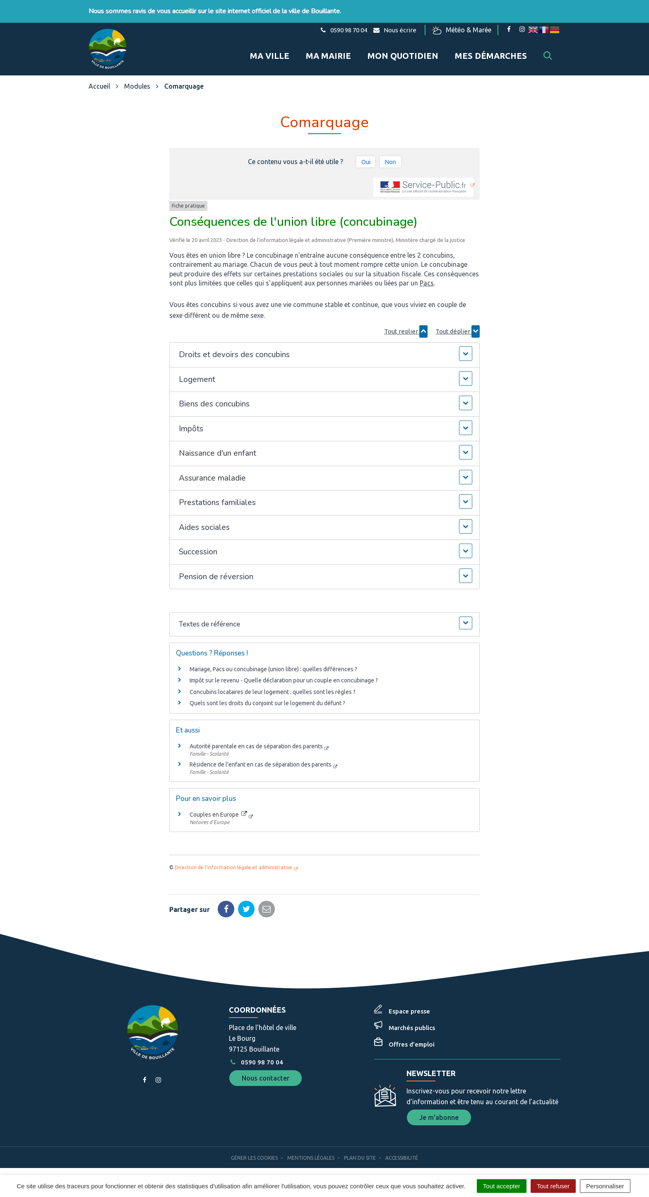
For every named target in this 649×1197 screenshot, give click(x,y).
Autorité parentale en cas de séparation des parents (256, 741)
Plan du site (360, 1153)
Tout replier (406, 326)
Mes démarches (491, 53)
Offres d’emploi (412, 1039)
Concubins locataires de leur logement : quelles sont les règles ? (273, 687)
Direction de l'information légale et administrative (233, 862)
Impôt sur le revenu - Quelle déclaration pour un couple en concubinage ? (284, 675)
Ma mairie (328, 53)
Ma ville (269, 53)
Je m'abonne (439, 1112)
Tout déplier (457, 326)
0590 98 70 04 (256, 1057)
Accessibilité (401, 1153)
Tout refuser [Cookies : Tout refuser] (553, 1186)
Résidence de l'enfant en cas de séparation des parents (261, 759)
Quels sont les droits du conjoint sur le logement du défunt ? (267, 698)
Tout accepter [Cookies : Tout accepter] (501, 1186)
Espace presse (409, 1006)
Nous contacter (265, 1073)
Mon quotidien (403, 53)
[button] (324, 350)
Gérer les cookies (254, 1153)
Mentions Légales (310, 1153)
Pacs (427, 278)
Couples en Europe (218, 809)
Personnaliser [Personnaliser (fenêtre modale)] (605, 1186)
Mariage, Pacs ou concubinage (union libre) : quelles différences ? (273, 664)
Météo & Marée (462, 30)
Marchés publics (412, 1022)
